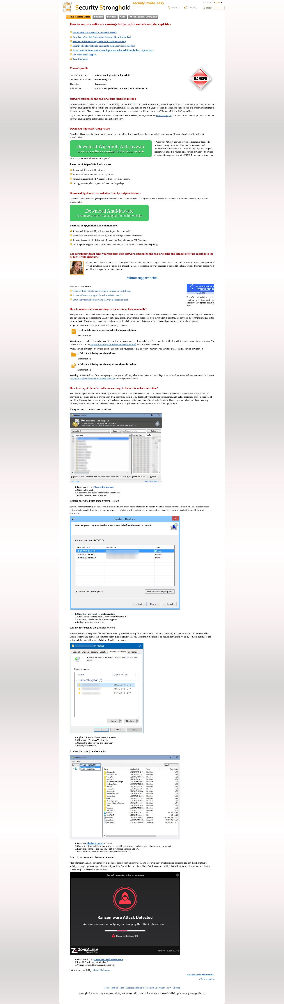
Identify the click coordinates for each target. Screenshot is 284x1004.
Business (98, 16)
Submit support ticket (142, 278)
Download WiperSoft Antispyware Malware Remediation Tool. (101, 299)
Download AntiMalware (109, 213)
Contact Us (152, 987)
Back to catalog (206, 979)
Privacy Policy (165, 987)
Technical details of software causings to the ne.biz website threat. (101, 291)
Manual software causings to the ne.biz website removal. (98, 295)
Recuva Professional (104, 487)
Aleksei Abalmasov (101, 970)
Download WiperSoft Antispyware (111, 148)
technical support (163, 115)
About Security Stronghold (143, 16)
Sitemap (176, 987)
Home (106, 987)
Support (129, 987)
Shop (122, 987)
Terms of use (139, 987)
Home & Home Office (79, 16)
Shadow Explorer (95, 843)
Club (122, 16)
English (218, 2)
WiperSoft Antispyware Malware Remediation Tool (113, 344)
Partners (111, 16)
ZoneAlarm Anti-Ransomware (108, 959)
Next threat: (200, 974)
